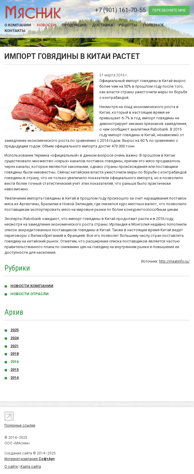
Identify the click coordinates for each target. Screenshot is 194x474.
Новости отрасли (29, 294)
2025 (14, 330)
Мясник (32, 11)
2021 (14, 346)
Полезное (153, 25)
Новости (46, 25)
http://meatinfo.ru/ (174, 261)
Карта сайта (30, 467)
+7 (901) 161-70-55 (120, 10)
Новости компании (31, 286)
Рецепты (128, 25)
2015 (14, 369)
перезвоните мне (169, 10)
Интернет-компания (29, 459)
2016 (14, 361)
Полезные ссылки (19, 425)
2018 (14, 353)
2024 (14, 338)
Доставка (102, 25)
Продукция (73, 25)
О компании (17, 25)
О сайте (11, 467)
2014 (14, 377)
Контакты (15, 30)
